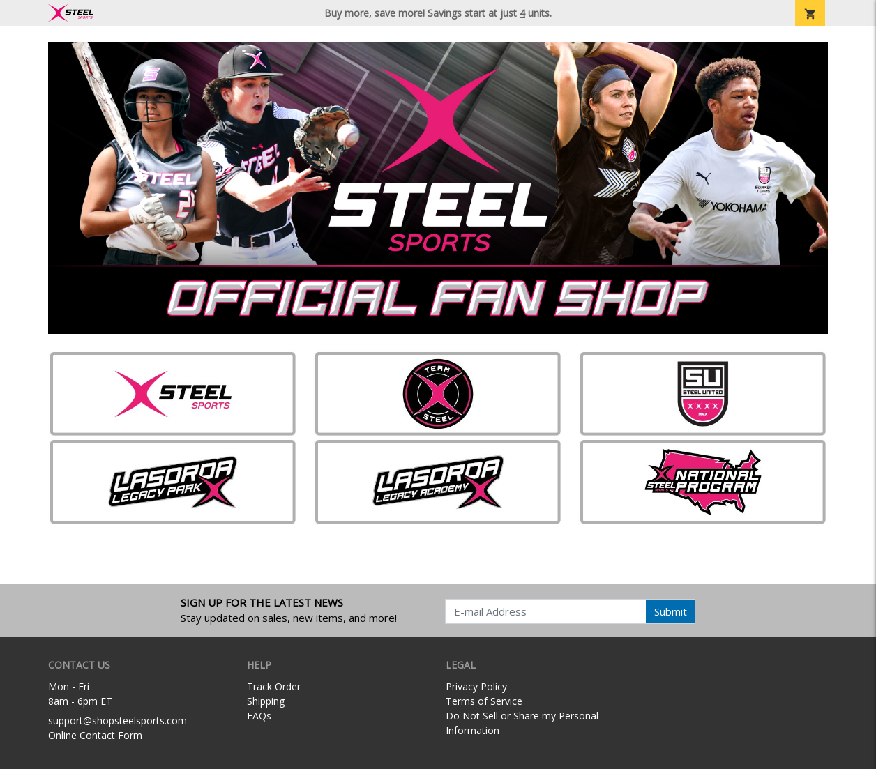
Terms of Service (484, 701)
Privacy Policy (476, 686)
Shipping (266, 701)
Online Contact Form (95, 735)
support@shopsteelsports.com (117, 720)
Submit (670, 611)
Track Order (274, 686)
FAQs (259, 715)
